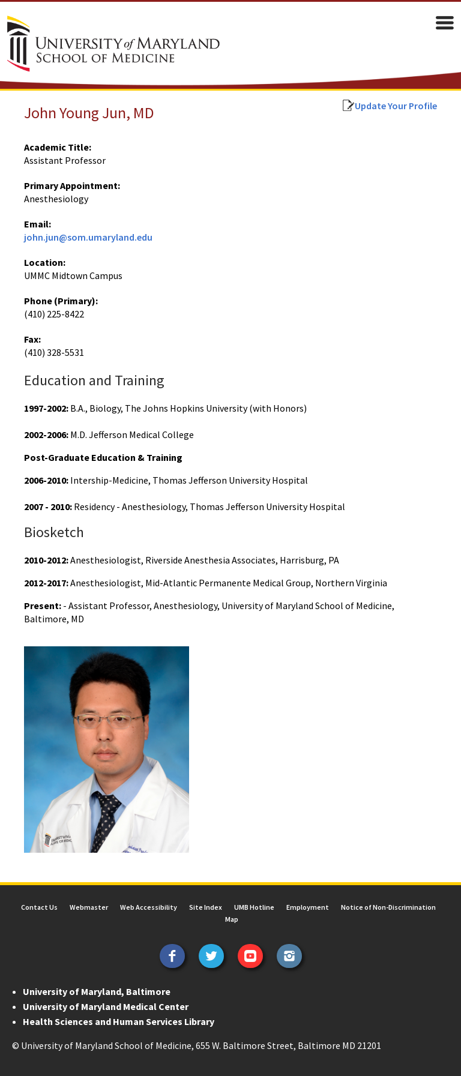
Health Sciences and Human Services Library (118, 1021)
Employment (307, 907)
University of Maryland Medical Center (105, 1006)
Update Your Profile (396, 106)
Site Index (205, 907)
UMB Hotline (254, 907)
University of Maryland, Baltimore (96, 991)
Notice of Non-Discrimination (388, 907)
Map (231, 919)
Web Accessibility (148, 907)
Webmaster (89, 907)
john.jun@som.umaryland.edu (88, 237)
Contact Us (39, 907)
